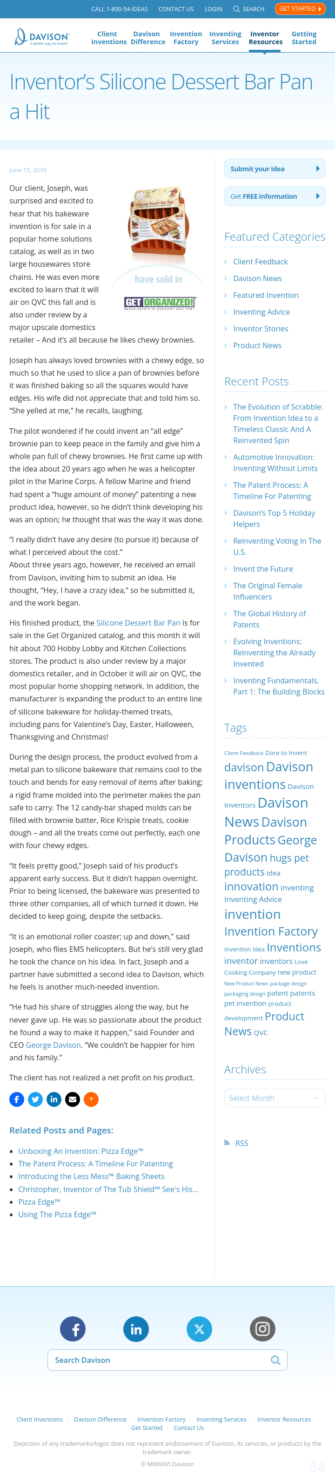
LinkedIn (136, 1329)
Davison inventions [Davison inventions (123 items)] (268, 775)
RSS (241, 1143)
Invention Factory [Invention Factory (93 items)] (271, 931)
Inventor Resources (265, 37)
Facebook (73, 1329)
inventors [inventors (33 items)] (276, 961)
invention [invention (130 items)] (252, 914)
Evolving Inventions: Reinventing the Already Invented (274, 652)
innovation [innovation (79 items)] (251, 886)
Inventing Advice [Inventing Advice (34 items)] (253, 899)
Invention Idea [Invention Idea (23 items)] (244, 949)
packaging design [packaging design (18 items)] (244, 993)
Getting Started (304, 37)
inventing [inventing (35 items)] (297, 887)
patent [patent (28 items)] (278, 992)
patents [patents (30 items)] (302, 992)
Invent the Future (263, 569)
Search (253, 9)
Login (213, 9)
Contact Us (176, 9)
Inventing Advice (261, 312)
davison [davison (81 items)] (244, 767)
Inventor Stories (260, 329)
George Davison (53, 1045)
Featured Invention (266, 295)
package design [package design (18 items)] (288, 983)
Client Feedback (260, 261)
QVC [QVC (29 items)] (261, 1032)
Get (264, 196)
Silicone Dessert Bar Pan (138, 623)
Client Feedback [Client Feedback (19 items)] (243, 752)
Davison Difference (147, 37)
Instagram (262, 1329)
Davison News (257, 278)
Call (119, 9)
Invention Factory (186, 37)
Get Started (297, 9)
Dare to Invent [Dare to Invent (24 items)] (286, 752)
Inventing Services (225, 37)
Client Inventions (107, 37)
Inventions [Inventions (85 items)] (294, 947)
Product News (257, 345)
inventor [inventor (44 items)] (241, 960)
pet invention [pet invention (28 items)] (245, 1003)
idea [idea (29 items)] (274, 872)
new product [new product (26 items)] (297, 972)
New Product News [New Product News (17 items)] (246, 983)
